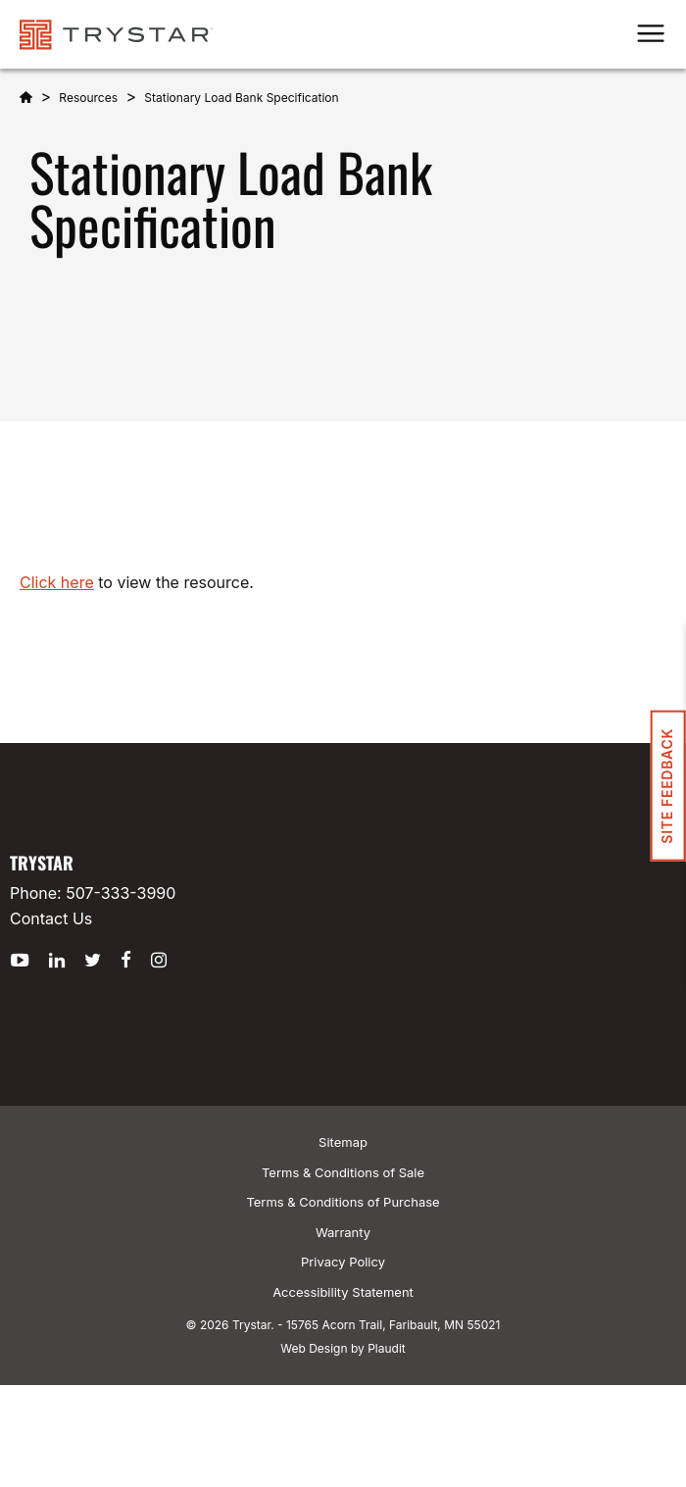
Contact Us (51, 918)
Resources (88, 97)
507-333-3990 (120, 893)
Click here (57, 582)
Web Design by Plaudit (342, 1348)
